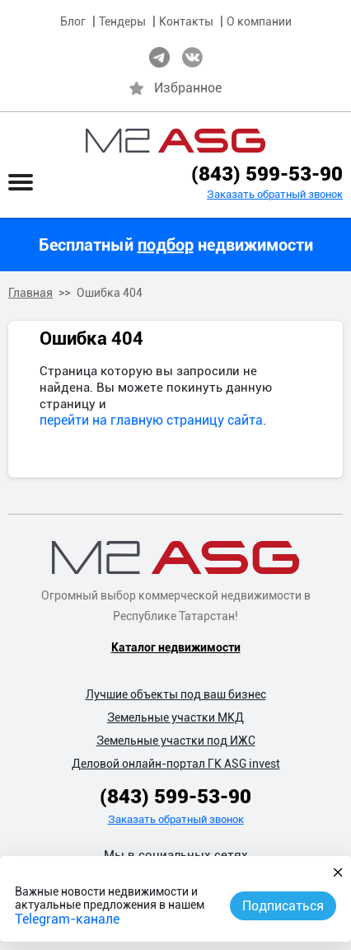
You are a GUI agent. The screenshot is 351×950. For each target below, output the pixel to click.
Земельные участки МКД (175, 717)
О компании (259, 21)
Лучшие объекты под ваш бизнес (176, 694)
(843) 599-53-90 (267, 174)
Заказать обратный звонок (275, 194)
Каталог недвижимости (176, 647)
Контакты (186, 21)
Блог (73, 21)
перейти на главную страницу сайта (151, 420)
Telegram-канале (67, 919)
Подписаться (283, 906)
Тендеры (122, 21)
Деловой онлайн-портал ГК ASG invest (176, 763)
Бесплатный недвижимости (176, 245)
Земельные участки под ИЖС (175, 740)
